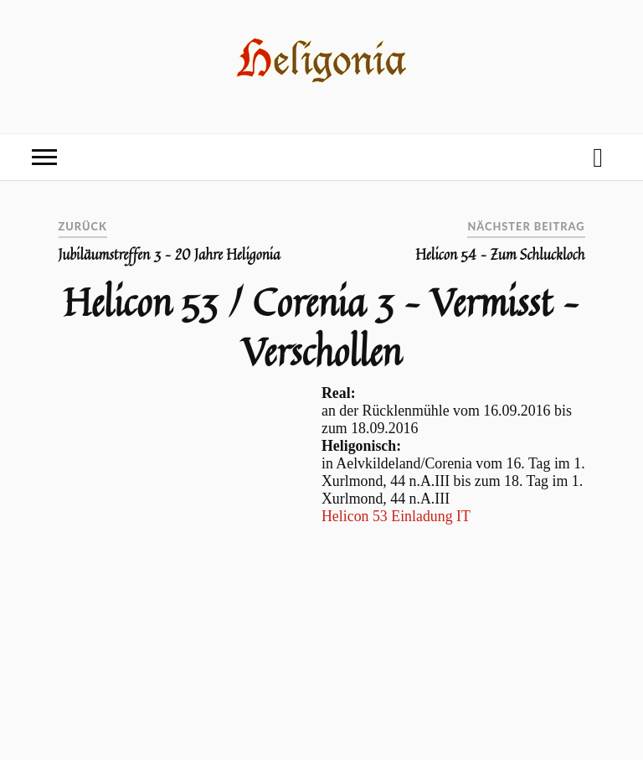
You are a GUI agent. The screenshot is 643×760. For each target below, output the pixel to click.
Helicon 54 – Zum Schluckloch (499, 255)
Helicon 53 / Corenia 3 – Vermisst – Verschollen (321, 326)
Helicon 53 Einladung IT (396, 516)
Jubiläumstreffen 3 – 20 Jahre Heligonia (169, 255)
